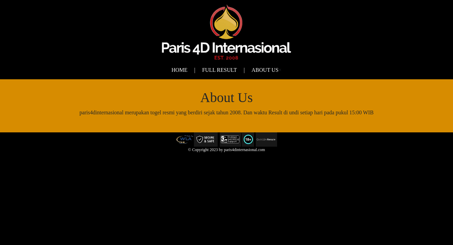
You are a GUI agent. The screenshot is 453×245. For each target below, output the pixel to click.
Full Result (219, 70)
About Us (265, 70)
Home (179, 70)
